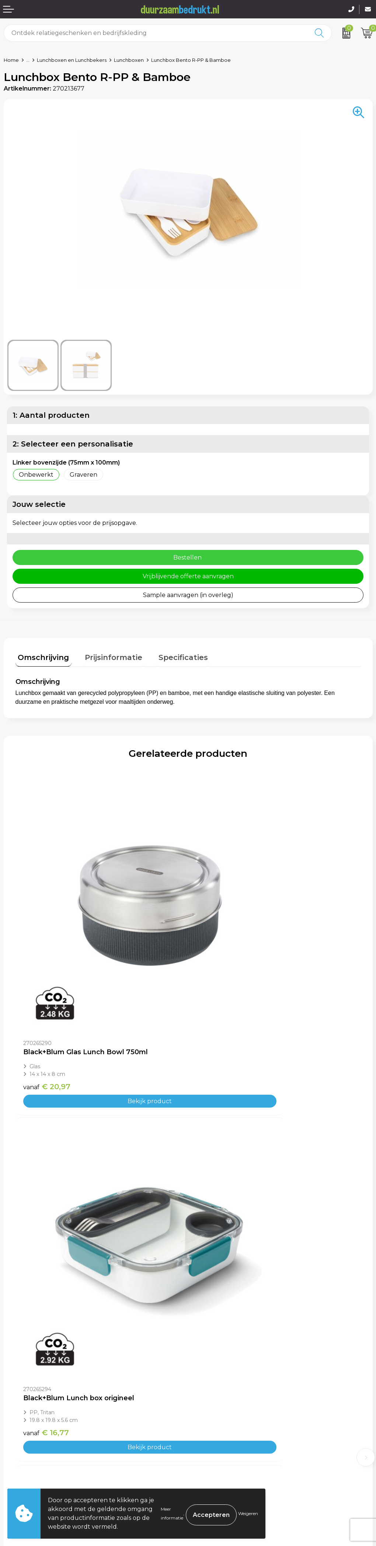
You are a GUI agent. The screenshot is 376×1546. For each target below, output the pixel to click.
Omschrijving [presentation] (41, 655)
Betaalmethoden (29, 1439)
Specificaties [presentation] (171, 655)
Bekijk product (102, 1002)
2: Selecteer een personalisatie (73, 444)
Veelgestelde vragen (222, 1340)
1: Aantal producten (51, 415)
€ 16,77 (218, 988)
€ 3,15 (216, 1231)
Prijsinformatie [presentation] (106, 655)
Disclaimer (207, 1461)
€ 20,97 (46, 988)
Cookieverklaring (217, 1439)
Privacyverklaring (217, 1450)
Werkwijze (207, 1351)
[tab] (41, 657)
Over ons (205, 1328)
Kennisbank (209, 1362)
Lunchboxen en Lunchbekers (72, 60)
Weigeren (248, 1513)
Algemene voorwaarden (228, 1427)
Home (11, 60)
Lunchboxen (129, 60)
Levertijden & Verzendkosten (47, 1450)
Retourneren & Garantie (39, 1461)
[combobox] (156, 33)
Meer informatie (172, 1513)
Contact (15, 1427)
